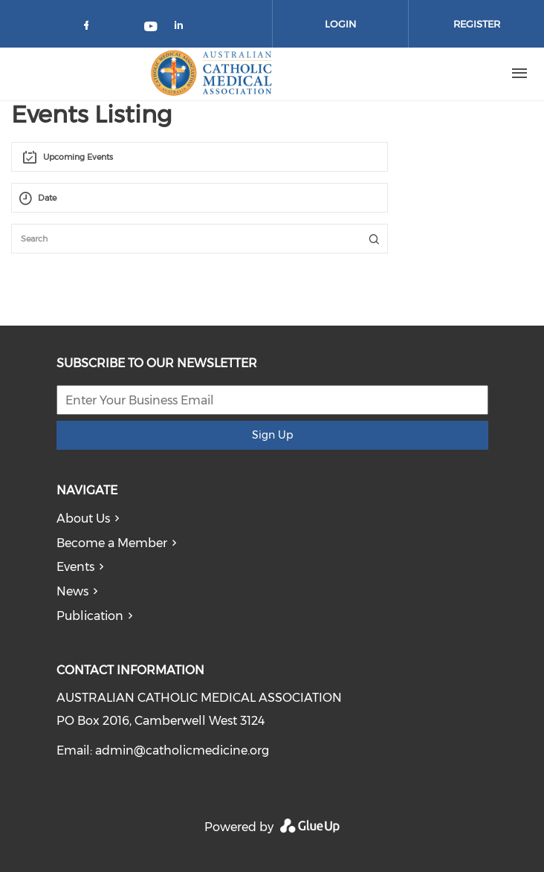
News (72, 591)
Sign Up (272, 435)
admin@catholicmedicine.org (182, 750)
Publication (89, 616)
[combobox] (199, 157)
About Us (83, 518)
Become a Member (111, 543)
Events (75, 567)
